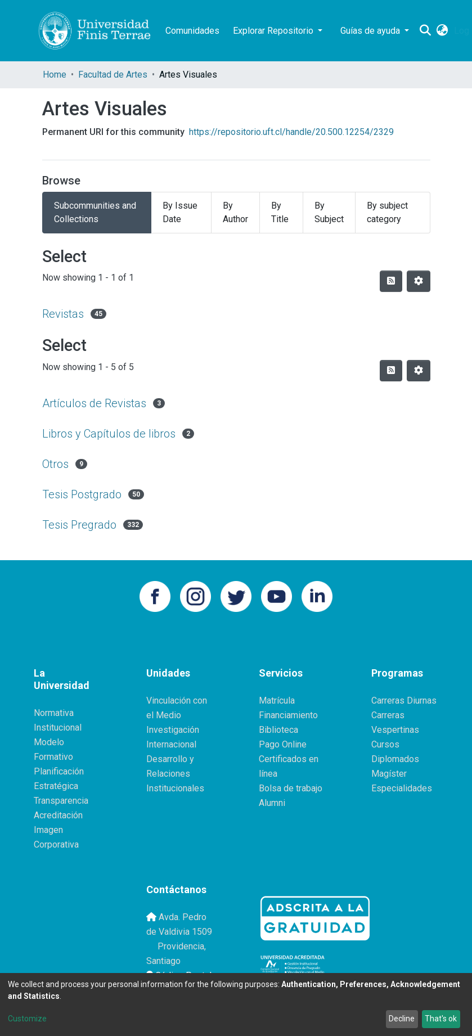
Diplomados (395, 759)
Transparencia (61, 800)
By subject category (387, 212)
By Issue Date (180, 212)
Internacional (171, 744)
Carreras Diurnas (404, 700)
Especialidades (401, 788)
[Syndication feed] (391, 281)
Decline (402, 1018)
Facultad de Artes (112, 74)
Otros (55, 464)
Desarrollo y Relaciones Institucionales (175, 774)
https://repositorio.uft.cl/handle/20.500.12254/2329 (291, 132)
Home (54, 74)
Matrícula (277, 700)
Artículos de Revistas (94, 403)
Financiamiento (288, 715)
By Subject (329, 212)
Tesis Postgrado (82, 494)
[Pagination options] (418, 281)
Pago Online (283, 744)
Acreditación (58, 815)
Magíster (389, 773)
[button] (442, 31)
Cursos (385, 744)
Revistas (63, 314)
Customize (27, 1018)
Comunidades (192, 30)
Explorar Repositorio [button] (274, 30)
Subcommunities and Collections (95, 212)
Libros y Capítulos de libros (109, 433)
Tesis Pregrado (79, 524)
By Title (280, 212)
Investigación (172, 729)
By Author (235, 212)
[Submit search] (425, 31)
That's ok (441, 1018)
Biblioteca (278, 729)
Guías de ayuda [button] (371, 30)
